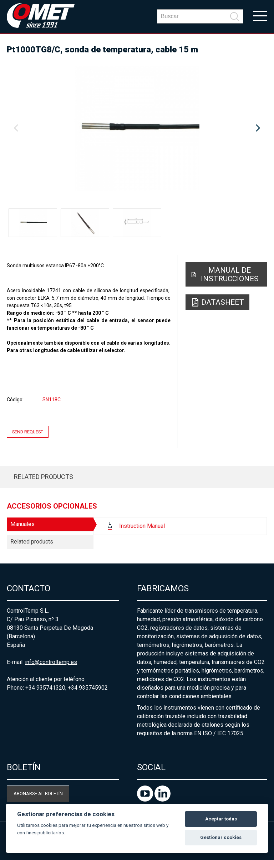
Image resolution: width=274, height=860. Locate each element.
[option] (137, 128)
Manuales (22, 524)
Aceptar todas (221, 819)
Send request (27, 431)
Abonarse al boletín (38, 793)
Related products (43, 476)
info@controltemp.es (51, 662)
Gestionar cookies (221, 837)
